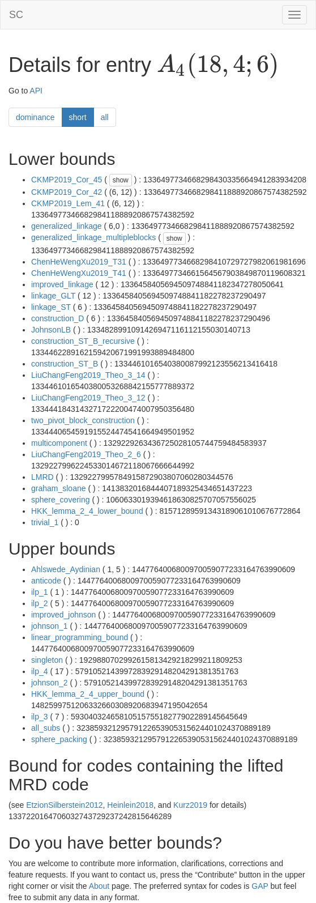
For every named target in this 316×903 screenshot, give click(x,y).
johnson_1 (49, 626)
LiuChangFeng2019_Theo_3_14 (88, 375)
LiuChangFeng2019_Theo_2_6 (86, 454)
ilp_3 (39, 716)
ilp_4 (39, 671)
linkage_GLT (53, 295)
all (105, 117)
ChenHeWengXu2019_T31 (78, 261)
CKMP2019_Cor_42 (66, 192)
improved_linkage (62, 284)
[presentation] (218, 65)
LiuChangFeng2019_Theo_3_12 (88, 397)
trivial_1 (44, 522)
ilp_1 (39, 592)
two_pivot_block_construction (83, 420)
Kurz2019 (190, 805)
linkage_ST (51, 307)
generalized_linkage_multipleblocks (93, 237)
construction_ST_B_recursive (83, 341)
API (35, 90)
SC (16, 14)
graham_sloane (58, 488)
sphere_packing (59, 739)
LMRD (42, 477)
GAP (259, 886)
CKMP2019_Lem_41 (68, 203)
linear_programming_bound (79, 637)
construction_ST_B (64, 363)
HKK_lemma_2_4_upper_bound (87, 693)
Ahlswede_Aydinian (65, 569)
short (78, 117)
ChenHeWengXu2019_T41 (78, 273)
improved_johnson (63, 614)
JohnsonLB (51, 329)
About (99, 886)
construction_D (57, 318)
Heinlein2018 (130, 805)
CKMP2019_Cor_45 (66, 179)
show (121, 180)
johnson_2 (49, 682)
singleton (47, 660)
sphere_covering (60, 499)
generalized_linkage (66, 226)
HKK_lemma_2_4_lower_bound (87, 511)
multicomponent (59, 443)
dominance (35, 117)
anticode (46, 580)
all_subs (45, 727)
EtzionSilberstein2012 (64, 805)
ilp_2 (39, 603)
